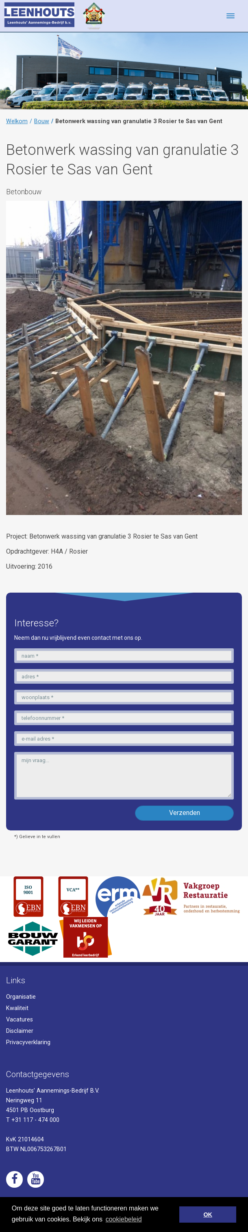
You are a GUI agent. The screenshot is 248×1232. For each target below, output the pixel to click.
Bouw (41, 121)
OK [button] (207, 1214)
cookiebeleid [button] (124, 1219)
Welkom (17, 121)
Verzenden (184, 813)
